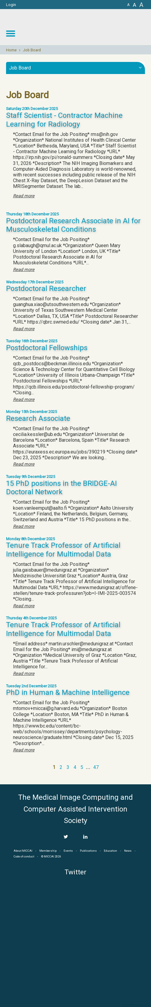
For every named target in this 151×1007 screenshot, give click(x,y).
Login (11, 4)
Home (11, 50)
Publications (88, 850)
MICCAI (75, 974)
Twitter (75, 872)
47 (96, 767)
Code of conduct (24, 856)
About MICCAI (23, 850)
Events (68, 850)
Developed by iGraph (135, 1004)
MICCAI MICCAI (101, 27)
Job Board (32, 50)
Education (110, 850)
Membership (48, 850)
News (128, 850)
